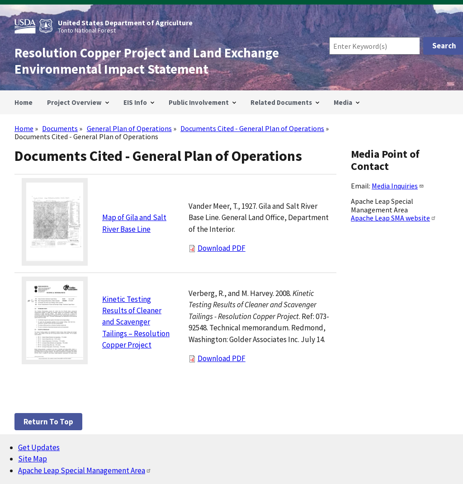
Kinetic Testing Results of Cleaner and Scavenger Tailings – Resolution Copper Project (136, 322)
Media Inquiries (398, 185)
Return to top (48, 422)
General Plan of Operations (129, 128)
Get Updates (39, 447)
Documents (60, 128)
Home (23, 128)
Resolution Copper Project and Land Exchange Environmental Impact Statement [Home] (146, 61)
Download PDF (222, 248)
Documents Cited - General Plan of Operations (252, 128)
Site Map (32, 459)
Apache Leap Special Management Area (84, 470)
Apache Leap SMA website (393, 217)
